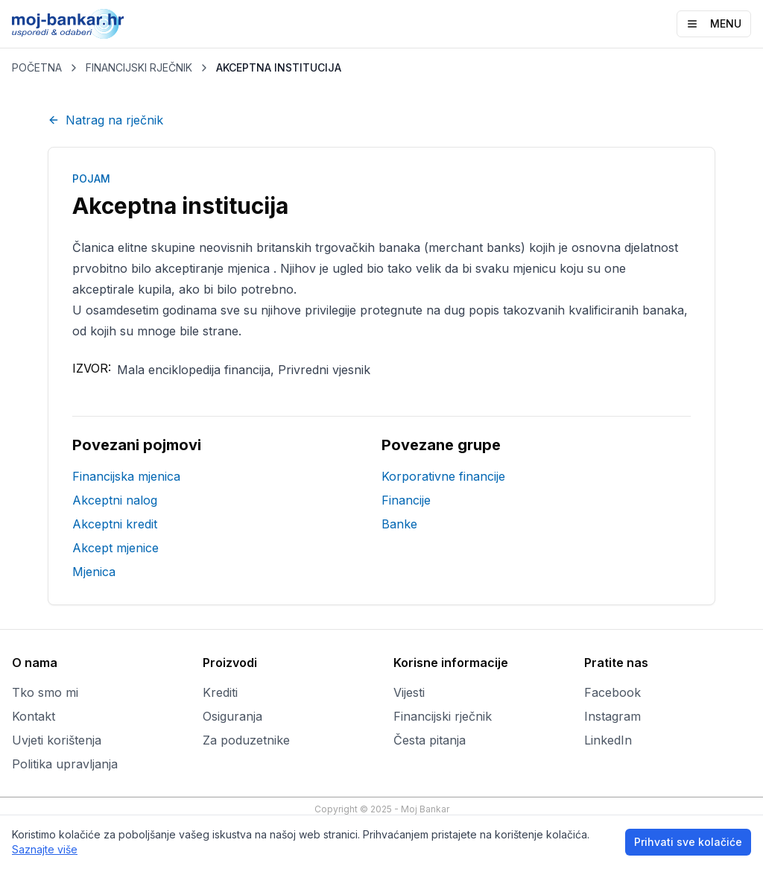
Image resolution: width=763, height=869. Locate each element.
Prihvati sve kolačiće (688, 841)
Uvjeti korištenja (56, 740)
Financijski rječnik (442, 716)
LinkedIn (608, 740)
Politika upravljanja (65, 763)
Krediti (220, 692)
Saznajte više (44, 849)
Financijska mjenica (126, 476)
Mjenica (93, 571)
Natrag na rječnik (105, 120)
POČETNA (37, 67)
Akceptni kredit (114, 523)
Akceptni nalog (114, 500)
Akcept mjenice (115, 547)
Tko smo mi (45, 692)
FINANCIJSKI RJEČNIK (139, 67)
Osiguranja (232, 716)
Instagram (612, 716)
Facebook (612, 692)
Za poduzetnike (246, 740)
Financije (406, 500)
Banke (399, 523)
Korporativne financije (443, 476)
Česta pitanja (429, 740)
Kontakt (33, 716)
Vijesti (409, 692)
